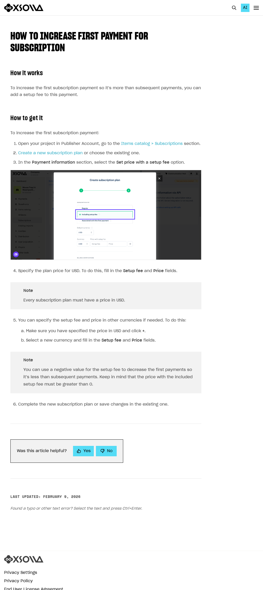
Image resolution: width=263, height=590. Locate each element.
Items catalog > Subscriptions (152, 142)
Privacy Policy (18, 579)
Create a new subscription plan (50, 151)
